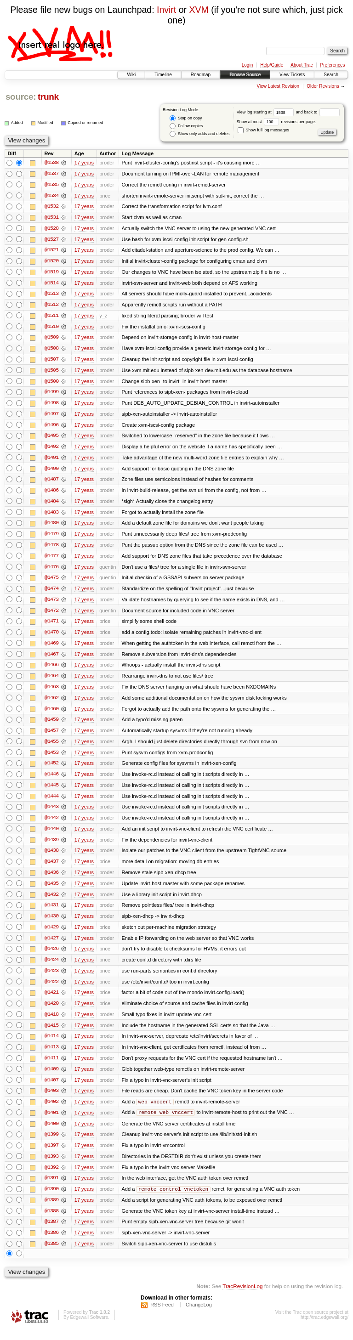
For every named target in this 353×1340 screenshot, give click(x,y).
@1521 (51, 250)
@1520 (51, 262)
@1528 (51, 228)
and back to (318, 112)
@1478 (51, 548)
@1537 (51, 173)
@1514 (51, 284)
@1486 (51, 493)
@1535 (51, 184)
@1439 (51, 846)
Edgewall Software (89, 1327)
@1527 (51, 239)
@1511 (51, 317)
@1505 (51, 372)
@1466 (51, 669)
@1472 (51, 614)
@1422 (51, 989)
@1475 (51, 581)
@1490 (51, 471)
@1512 (51, 306)
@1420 (51, 1011)
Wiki (131, 74)
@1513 (51, 295)
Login (247, 65)
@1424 (51, 967)
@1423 (51, 978)
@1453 (51, 758)
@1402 (51, 1110)
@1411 (51, 1066)
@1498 (51, 405)
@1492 (51, 449)
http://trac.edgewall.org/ (324, 1327)
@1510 (51, 328)
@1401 (51, 1121)
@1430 (51, 923)
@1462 (51, 703)
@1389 (51, 1210)
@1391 (51, 1188)
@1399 (51, 1144)
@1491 (51, 460)
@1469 (51, 647)
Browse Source (245, 74)
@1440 (51, 835)
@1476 (51, 570)
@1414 (51, 1044)
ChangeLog (199, 1315)
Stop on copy (186, 118)
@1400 (51, 1132)
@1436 (51, 879)
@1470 (51, 636)
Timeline (162, 74)
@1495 (51, 438)
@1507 (51, 361)
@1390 (51, 1199)
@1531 (51, 217)
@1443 (51, 813)
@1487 (51, 482)
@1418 (51, 1022)
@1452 (51, 769)
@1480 (51, 526)
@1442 (51, 824)
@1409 (51, 1077)
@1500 (51, 383)
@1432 (51, 901)
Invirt (166, 10)
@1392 (51, 1177)
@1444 (51, 802)
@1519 (51, 273)
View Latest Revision (277, 86)
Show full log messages (263, 130)
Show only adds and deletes (199, 134)
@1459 (51, 725)
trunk (48, 97)
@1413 (51, 1055)
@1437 (51, 868)
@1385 (51, 1254)
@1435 (51, 890)
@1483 (51, 515)
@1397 (51, 1155)
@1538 (51, 162)
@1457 (51, 736)
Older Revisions (323, 86)
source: (21, 97)
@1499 (51, 394)
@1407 (51, 1088)
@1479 (51, 537)
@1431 (51, 912)
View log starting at (266, 112)
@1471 (51, 625)
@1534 (51, 195)
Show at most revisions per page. (276, 121)
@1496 (51, 427)
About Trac (301, 65)
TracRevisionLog (242, 1297)
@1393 (51, 1166)
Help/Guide (271, 65)
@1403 (51, 1099)
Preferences (332, 65)
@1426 (51, 956)
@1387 (51, 1232)
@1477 (51, 559)
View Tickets (292, 74)
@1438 (51, 857)
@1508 (51, 350)
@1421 (51, 1000)
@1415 (51, 1033)
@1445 (51, 791)
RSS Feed (162, 1315)
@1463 (51, 691)
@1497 (51, 416)
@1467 (51, 658)
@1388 (51, 1221)
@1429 (51, 934)
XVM (198, 10)
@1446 (51, 780)
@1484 (51, 504)
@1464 (51, 680)
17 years (84, 162)
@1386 (51, 1243)
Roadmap (201, 74)
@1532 (51, 206)
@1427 (51, 945)
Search (331, 74)
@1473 (51, 603)
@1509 (51, 339)
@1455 (51, 747)
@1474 (51, 592)
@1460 (51, 714)
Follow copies (186, 126)
